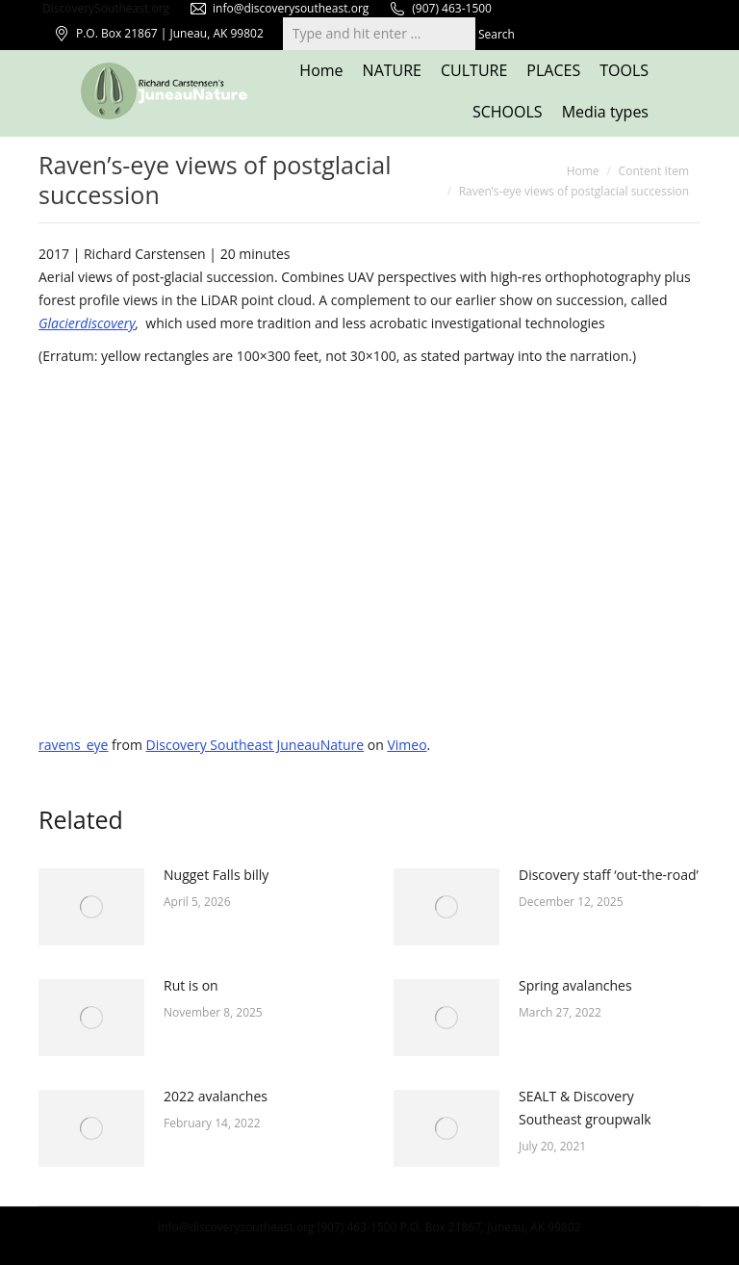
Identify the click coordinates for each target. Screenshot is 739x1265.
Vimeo (406, 745)
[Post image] (91, 906)
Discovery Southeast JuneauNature (255, 745)
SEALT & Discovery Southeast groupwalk (585, 1107)
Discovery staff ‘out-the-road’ (609, 874)
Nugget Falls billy (216, 874)
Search (496, 34)
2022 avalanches (216, 1096)
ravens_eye (73, 745)
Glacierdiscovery (87, 323)
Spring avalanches (575, 985)
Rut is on (191, 985)
